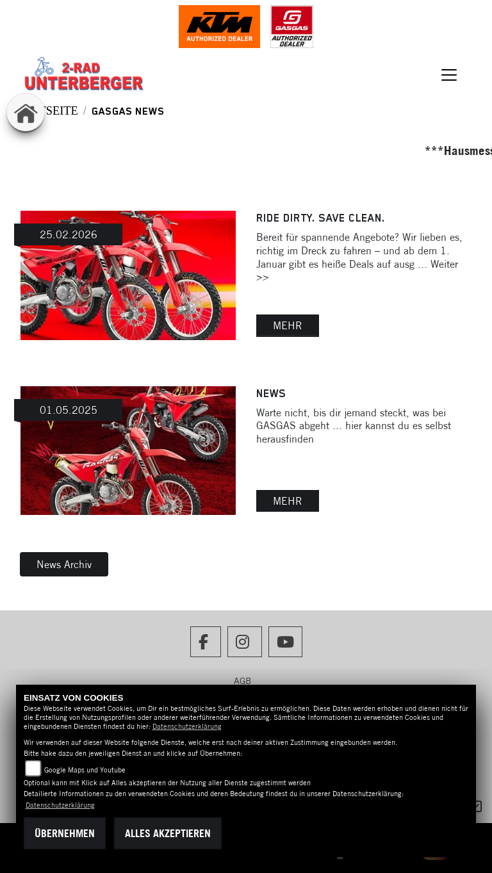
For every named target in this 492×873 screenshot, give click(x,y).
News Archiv (64, 564)
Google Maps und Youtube (85, 769)
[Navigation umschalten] (450, 75)
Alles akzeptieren (168, 833)
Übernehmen (65, 833)
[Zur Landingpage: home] (25, 112)
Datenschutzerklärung (187, 726)
